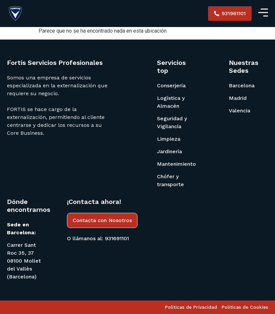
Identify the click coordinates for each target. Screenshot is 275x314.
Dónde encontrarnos (28, 206)
